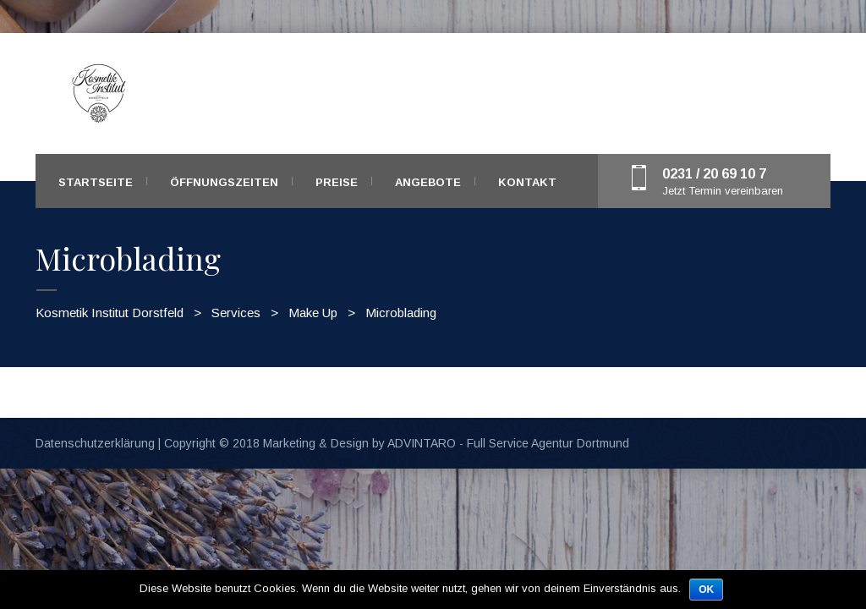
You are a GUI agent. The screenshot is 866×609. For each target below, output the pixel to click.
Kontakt (527, 182)
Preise (336, 182)
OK (706, 589)
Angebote (428, 182)
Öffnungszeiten (224, 182)
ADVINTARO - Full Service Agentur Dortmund (508, 443)
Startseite (95, 182)
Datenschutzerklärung (95, 443)
